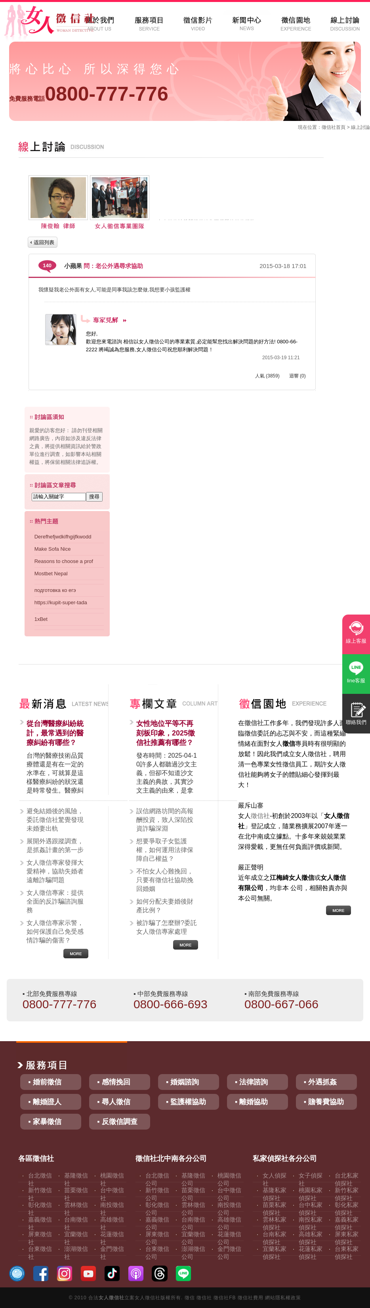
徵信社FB (225, 1297)
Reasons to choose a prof (63, 561)
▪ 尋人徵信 (113, 1102)
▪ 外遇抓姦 (320, 1082)
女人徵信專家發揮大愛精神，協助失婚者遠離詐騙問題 (55, 871)
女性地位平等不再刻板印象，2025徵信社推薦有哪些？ (165, 733)
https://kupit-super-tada (60, 602)
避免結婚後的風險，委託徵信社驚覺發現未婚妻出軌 (55, 820)
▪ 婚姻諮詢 (182, 1082)
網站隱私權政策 (283, 1297)
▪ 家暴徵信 (44, 1122)
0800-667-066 (281, 1004)
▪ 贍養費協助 (324, 1102)
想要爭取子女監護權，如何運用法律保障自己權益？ (164, 850)
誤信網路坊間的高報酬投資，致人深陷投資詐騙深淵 (164, 820)
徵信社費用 (250, 1297)
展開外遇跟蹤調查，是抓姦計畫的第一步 (55, 845)
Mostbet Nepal (51, 573)
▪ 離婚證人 (44, 1102)
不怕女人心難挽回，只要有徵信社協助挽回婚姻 (164, 880)
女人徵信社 (111, 1297)
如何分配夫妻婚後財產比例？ (164, 905)
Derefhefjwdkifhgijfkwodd (63, 537)
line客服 (356, 681)
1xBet (41, 619)
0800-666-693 (171, 1004)
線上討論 (360, 127)
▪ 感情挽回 (113, 1082)
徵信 (190, 1297)
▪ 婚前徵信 (44, 1082)
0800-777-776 (88, 94)
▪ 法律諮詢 (251, 1082)
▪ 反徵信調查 (117, 1122)
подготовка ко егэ (55, 590)
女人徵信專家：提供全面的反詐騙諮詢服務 (55, 901)
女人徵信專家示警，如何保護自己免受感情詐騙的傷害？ (55, 931)
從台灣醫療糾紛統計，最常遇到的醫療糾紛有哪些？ (55, 733)
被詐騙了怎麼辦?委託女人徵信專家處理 (166, 927)
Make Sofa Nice (52, 549)
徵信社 (329, 127)
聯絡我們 (356, 722)
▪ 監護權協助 (186, 1102)
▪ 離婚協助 (251, 1102)
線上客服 (356, 641)
